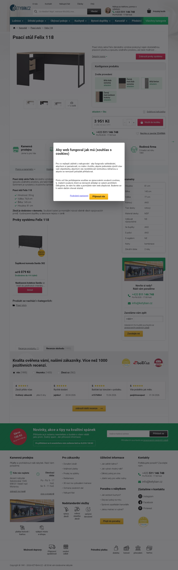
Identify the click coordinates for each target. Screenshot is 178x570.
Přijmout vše (98, 196)
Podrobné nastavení (79, 195)
